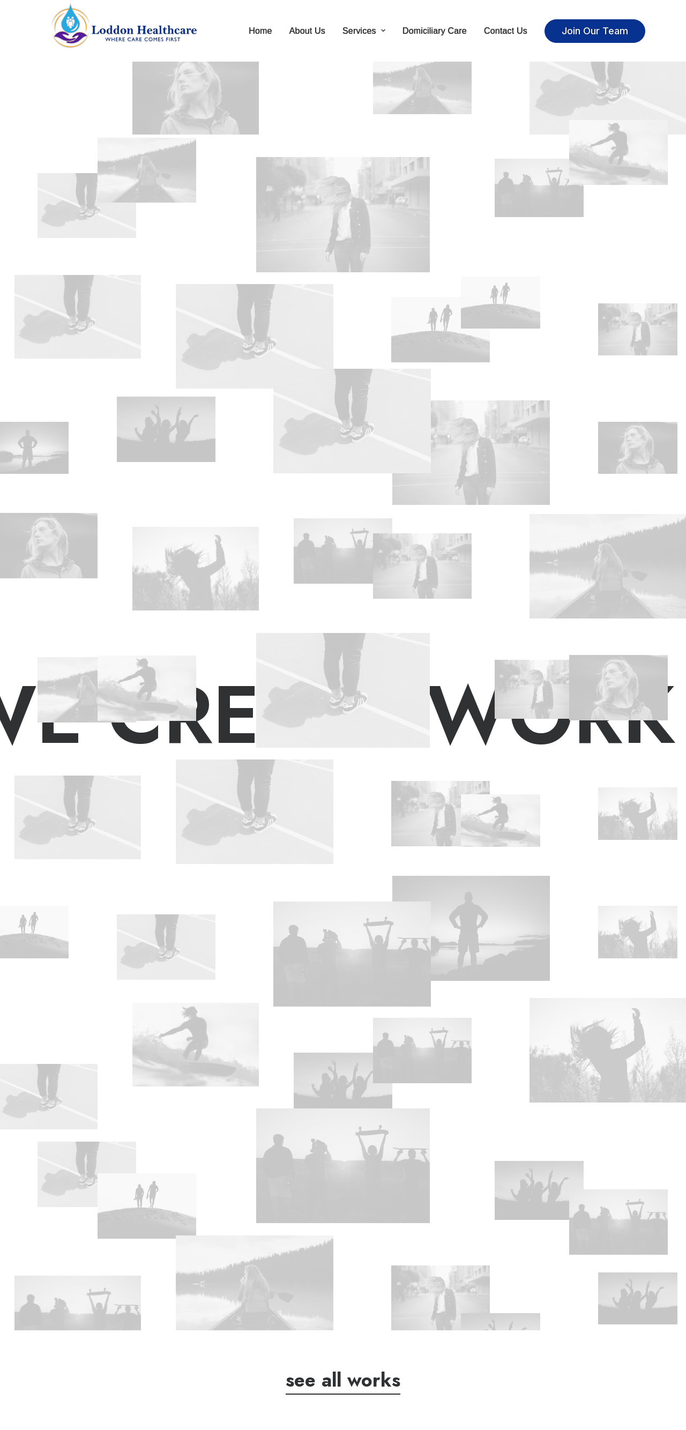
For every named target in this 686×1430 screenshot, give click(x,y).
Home (260, 30)
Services (363, 30)
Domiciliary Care (434, 30)
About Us (307, 30)
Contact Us (505, 30)
